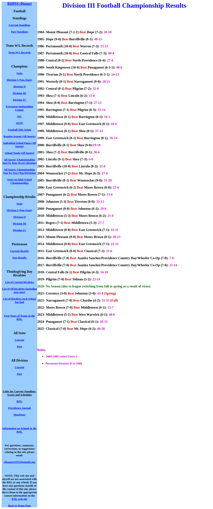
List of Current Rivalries (19, 282)
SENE (19, 123)
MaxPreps (19, 414)
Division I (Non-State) (19, 79)
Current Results (19, 251)
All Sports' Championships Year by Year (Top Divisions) (19, 171)
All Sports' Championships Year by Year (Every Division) (19, 161)
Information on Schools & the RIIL (19, 430)
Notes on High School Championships (19, 181)
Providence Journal (19, 408)
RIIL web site (19, 498)
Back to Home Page (19, 505)
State (19, 203)
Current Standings (19, 25)
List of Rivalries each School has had (19, 300)
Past (19, 346)
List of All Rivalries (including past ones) (19, 290)
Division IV (19, 99)
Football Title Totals (19, 129)
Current (19, 339)
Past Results (19, 257)
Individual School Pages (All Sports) (19, 144)
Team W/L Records (19, 52)
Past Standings (19, 31)
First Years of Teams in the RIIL (19, 317)
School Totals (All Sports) (19, 153)
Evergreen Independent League (19, 108)
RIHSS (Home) (19, 4)
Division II (19, 216)
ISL (19, 116)
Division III (19, 93)
